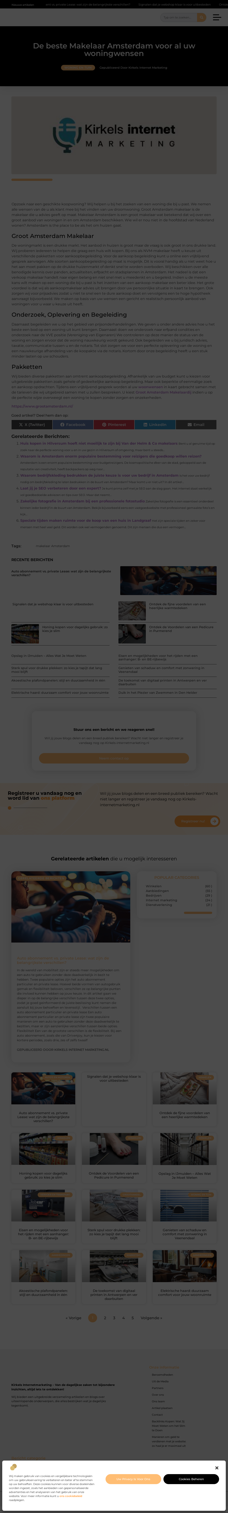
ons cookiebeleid (70, 1496)
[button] (217, 1468)
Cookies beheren (191, 1479)
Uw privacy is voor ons (133, 1479)
